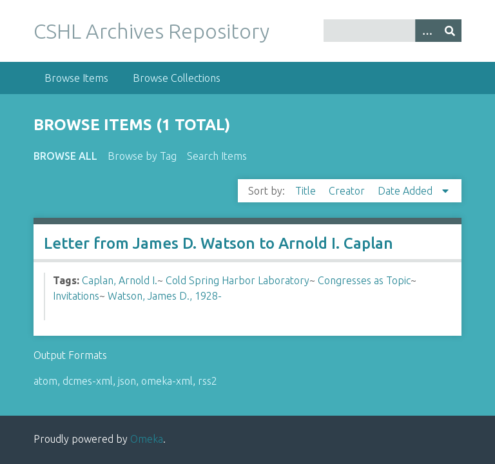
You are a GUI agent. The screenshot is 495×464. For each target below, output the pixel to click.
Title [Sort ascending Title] (306, 191)
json (127, 381)
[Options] (426, 30)
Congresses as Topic (364, 280)
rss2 (207, 381)
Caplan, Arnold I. (119, 280)
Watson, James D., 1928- (165, 296)
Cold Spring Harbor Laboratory (237, 280)
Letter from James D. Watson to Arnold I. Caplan (218, 243)
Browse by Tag (142, 156)
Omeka (146, 439)
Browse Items (76, 78)
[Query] (392, 30)
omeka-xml (167, 381)
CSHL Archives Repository (151, 31)
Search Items (217, 156)
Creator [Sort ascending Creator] (348, 191)
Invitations (76, 296)
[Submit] (449, 30)
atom (45, 381)
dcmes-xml (88, 381)
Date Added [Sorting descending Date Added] (406, 191)
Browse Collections (176, 78)
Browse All (65, 156)
